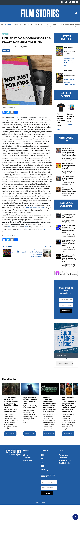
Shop (25, 456)
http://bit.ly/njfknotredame (35, 208)
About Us (27, 458)
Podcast (6, 51)
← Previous (7, 247)
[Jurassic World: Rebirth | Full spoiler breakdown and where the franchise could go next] (11, 390)
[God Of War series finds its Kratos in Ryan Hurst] (58, 179)
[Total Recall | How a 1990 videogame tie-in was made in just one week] (58, 242)
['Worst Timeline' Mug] (71, 108)
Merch (59, 130)
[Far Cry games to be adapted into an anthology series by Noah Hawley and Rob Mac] (58, 257)
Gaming (26, 25)
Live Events (48, 26)
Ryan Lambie (67, 172)
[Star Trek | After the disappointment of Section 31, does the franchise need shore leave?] (69, 390)
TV (21, 25)
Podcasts (34, 25)
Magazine (69, 25)
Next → (48, 247)
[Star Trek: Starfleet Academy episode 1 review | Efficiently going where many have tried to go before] (58, 151)
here (9, 227)
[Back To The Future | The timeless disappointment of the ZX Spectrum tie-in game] (58, 228)
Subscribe (66, 311)
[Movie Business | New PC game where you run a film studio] (58, 216)
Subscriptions (58, 25)
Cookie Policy (65, 464)
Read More (10, 434)
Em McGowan (9, 47)
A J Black (66, 159)
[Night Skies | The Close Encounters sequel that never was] (30, 390)
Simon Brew (67, 221)
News (64, 160)
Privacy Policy (65, 461)
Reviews (16, 25)
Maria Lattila (67, 183)
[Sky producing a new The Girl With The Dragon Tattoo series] (58, 190)
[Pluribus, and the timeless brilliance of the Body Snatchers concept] (58, 166)
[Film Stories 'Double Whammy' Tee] (61, 108)
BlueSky (44, 470)
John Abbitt (67, 235)
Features (8, 25)
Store (42, 25)
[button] (76, 13)
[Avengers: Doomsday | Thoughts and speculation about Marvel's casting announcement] (50, 390)
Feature (5, 35)
